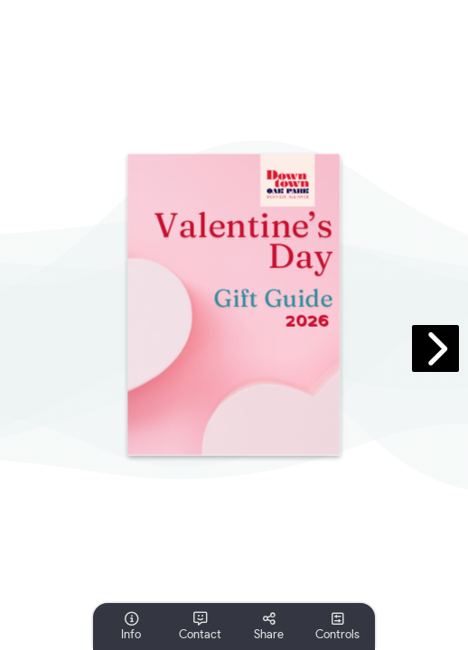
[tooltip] (131, 626)
